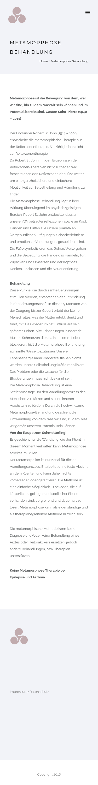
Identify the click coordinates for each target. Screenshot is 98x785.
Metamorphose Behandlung (69, 61)
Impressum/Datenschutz (29, 692)
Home (43, 61)
